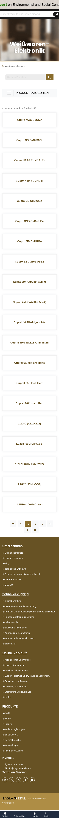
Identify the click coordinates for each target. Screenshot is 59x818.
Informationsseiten (14, 750)
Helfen (8, 697)
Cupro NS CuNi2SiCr (29, 140)
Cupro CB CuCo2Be (29, 200)
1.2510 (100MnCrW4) (29, 504)
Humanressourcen (14, 558)
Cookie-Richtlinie (13, 579)
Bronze (8, 724)
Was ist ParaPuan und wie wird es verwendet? (27, 676)
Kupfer (8, 718)
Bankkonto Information (16, 627)
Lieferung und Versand (16, 686)
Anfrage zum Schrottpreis (17, 633)
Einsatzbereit (11, 734)
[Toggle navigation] (9, 93)
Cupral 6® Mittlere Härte (29, 362)
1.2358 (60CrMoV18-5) (29, 443)
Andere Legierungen (15, 729)
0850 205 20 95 (14, 764)
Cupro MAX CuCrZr (29, 119)
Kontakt (8, 757)
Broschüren (10, 643)
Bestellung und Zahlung (16, 681)
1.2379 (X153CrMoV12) (29, 464)
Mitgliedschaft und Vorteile (18, 660)
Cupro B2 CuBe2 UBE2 (29, 261)
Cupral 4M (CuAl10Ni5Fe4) (29, 302)
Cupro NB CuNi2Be (29, 241)
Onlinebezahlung (13, 601)
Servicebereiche (13, 740)
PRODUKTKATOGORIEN (32, 92)
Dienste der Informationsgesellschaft (22, 574)
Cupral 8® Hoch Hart (29, 383)
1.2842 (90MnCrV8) (29, 484)
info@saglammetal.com (18, 768)
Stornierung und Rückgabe (18, 692)
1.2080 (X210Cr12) (29, 423)
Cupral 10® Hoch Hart (29, 403)
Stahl (7, 713)
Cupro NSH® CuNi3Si (29, 180)
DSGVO (9, 585)
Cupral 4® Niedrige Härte (29, 322)
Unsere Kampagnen (15, 665)
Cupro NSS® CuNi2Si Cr (29, 160)
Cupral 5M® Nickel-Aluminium (29, 342)
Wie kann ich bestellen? (16, 670)
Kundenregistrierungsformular (19, 617)
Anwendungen (12, 745)
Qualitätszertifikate (14, 553)
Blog (7, 563)
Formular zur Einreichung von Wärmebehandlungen (30, 611)
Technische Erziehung (15, 569)
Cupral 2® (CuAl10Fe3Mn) (29, 281)
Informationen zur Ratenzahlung (20, 606)
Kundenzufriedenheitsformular (19, 638)
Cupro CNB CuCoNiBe (29, 221)
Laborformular (12, 622)
